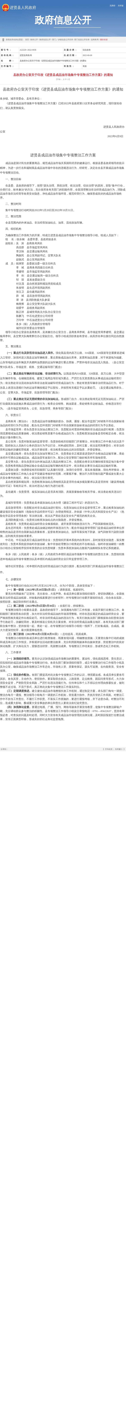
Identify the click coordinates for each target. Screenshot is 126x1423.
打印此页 (109, 749)
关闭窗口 (118, 749)
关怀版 (120, 6)
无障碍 (112, 6)
